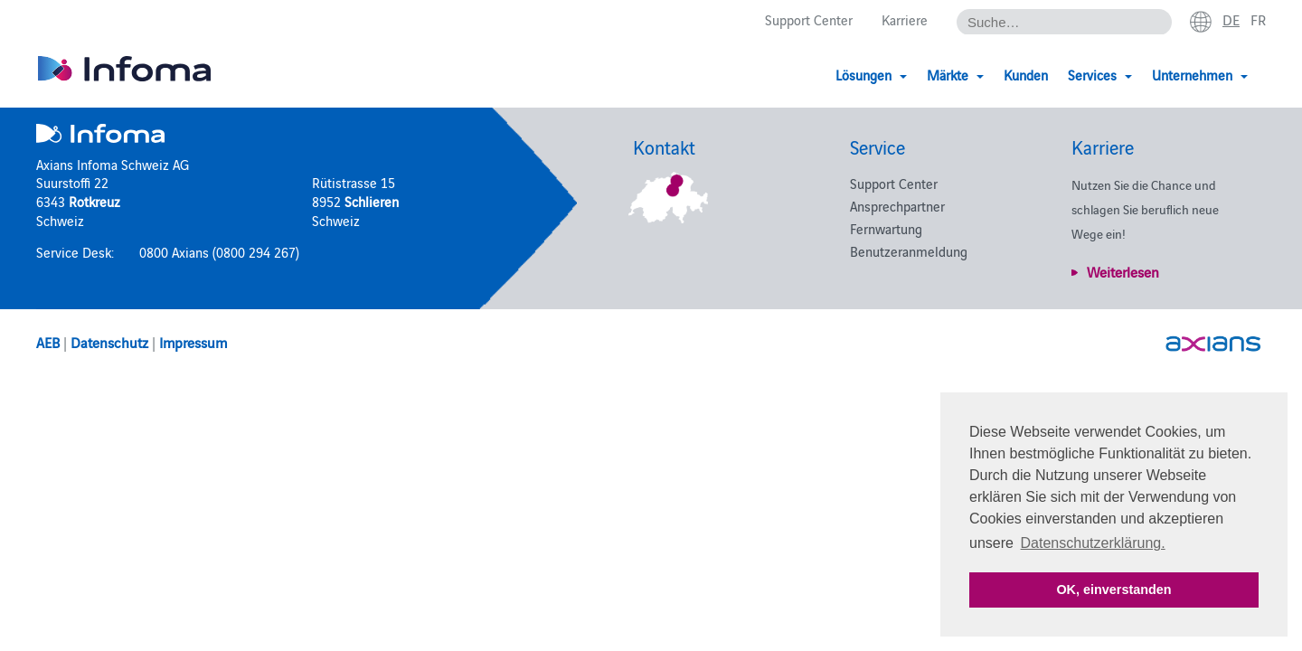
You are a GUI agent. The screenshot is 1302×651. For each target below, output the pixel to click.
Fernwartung (886, 228)
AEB (48, 342)
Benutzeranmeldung (908, 250)
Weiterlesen (1123, 271)
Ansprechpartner (897, 205)
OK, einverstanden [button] (1113, 589)
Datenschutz (109, 342)
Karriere (905, 19)
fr (1258, 19)
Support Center (809, 19)
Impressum (193, 342)
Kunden (1026, 74)
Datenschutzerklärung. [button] (1093, 543)
